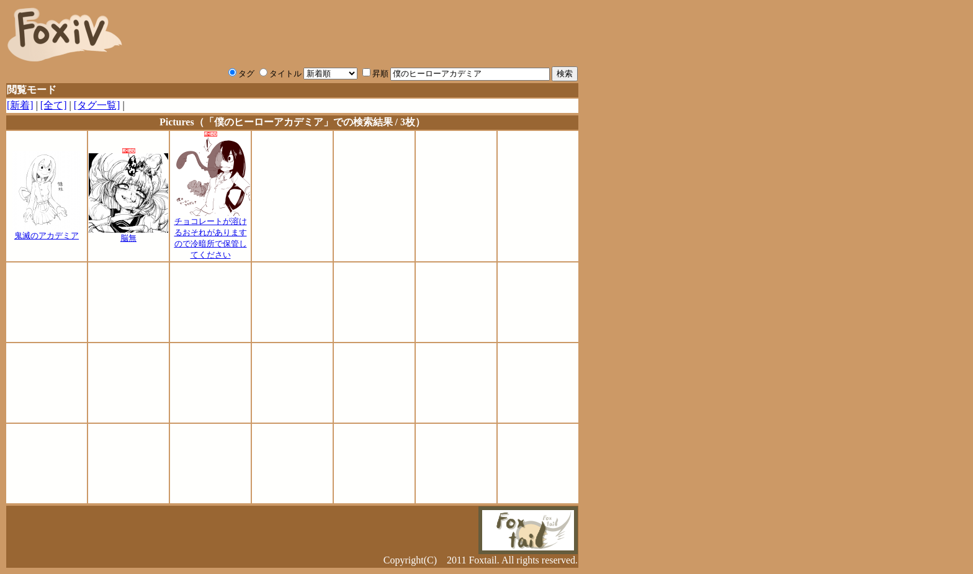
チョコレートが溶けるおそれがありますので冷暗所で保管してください (210, 234)
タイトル (280, 73)
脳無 (128, 234)
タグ (241, 73)
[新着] (20, 105)
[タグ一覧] (97, 105)
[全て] (53, 105)
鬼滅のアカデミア (46, 231)
